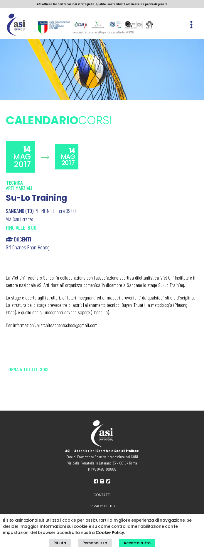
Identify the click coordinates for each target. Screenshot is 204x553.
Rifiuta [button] (59, 543)
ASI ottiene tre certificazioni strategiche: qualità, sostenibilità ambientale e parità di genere (102, 4)
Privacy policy (102, 505)
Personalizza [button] (94, 543)
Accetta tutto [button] (137, 543)
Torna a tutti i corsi (28, 369)
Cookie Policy (110, 532)
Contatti (102, 494)
